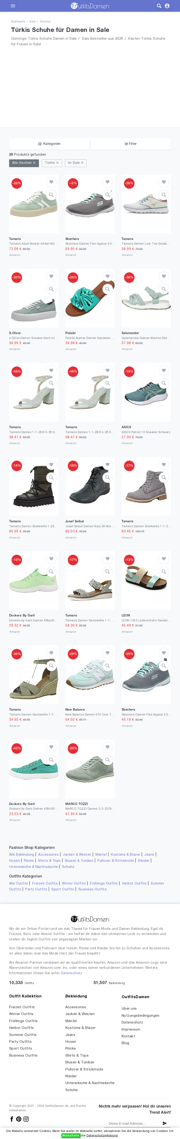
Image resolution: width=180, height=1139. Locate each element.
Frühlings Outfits (104, 883)
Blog (125, 1043)
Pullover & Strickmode (116, 860)
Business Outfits (93, 889)
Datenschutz (71, 973)
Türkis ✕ (52, 163)
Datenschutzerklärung (102, 1135)
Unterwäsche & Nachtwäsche (33, 867)
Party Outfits (36, 889)
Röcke (29, 860)
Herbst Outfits (134, 883)
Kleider (143, 860)
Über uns (129, 1008)
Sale (32, 21)
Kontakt (128, 1036)
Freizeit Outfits (45, 883)
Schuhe (45, 21)
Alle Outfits (18, 883)
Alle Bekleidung (21, 854)
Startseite (18, 21)
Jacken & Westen (77, 854)
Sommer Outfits (23, 1035)
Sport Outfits (62, 889)
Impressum (131, 1029)
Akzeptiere (70, 1135)
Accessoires (48, 854)
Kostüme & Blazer (125, 854)
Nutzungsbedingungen (140, 1015)
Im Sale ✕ (76, 163)
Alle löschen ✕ (24, 163)
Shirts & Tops (49, 860)
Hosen (14, 860)
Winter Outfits (74, 883)
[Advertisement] (90, 81)
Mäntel (101, 854)
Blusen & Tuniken (79, 860)
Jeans (149, 854)
